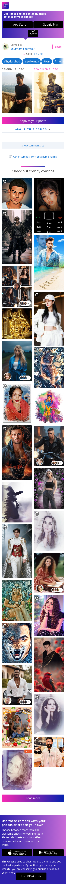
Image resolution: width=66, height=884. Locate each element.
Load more (33, 798)
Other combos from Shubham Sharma (33, 156)
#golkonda (31, 61)
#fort (46, 61)
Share (58, 46)
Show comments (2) (33, 145)
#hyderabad (12, 61)
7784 (38, 54)
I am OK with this (31, 876)
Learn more (8, 872)
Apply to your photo (33, 121)
